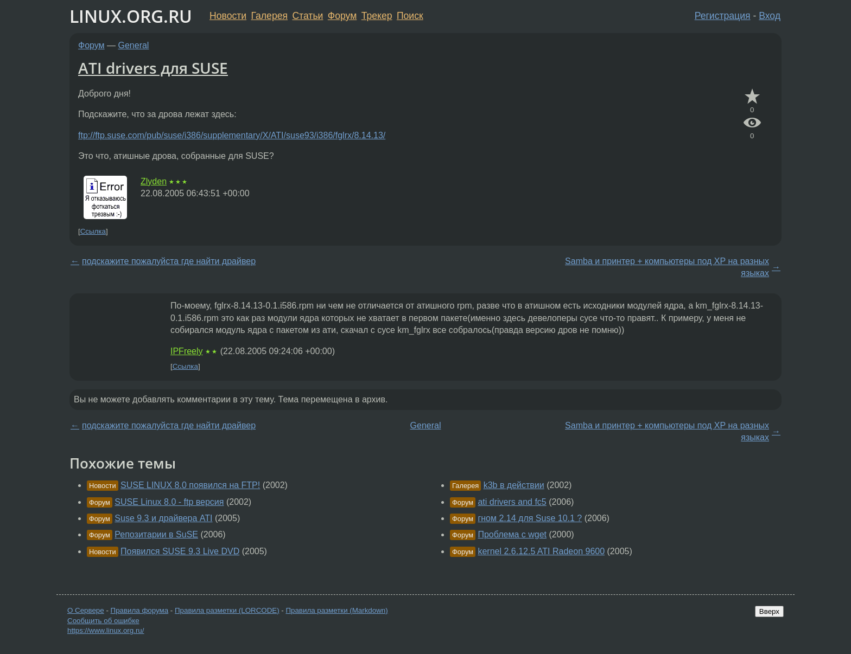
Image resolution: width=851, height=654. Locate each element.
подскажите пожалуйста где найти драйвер (169, 261)
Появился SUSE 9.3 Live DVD (179, 551)
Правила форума (140, 610)
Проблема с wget (512, 534)
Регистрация (723, 15)
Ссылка (93, 231)
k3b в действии (514, 485)
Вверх (769, 611)
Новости (227, 15)
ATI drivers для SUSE (153, 67)
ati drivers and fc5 (512, 501)
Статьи (307, 15)
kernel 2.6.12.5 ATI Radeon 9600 (541, 551)
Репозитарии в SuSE (156, 534)
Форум (342, 15)
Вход (769, 15)
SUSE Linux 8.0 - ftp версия (169, 501)
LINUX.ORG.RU (130, 16)
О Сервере (85, 610)
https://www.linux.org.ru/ (105, 630)
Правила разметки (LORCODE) (227, 610)
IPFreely (186, 351)
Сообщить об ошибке (103, 621)
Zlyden (154, 181)
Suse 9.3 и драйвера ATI (163, 518)
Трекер (376, 15)
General (133, 45)
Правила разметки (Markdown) (336, 610)
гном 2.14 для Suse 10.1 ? (530, 518)
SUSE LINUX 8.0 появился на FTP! (190, 485)
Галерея (269, 15)
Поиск (410, 15)
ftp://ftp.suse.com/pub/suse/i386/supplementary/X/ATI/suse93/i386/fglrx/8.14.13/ (231, 135)
